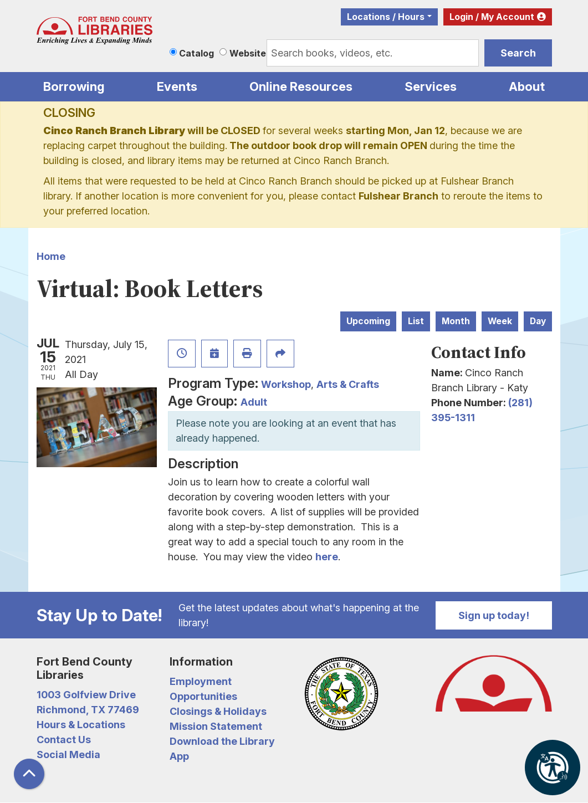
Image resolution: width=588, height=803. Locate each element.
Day (538, 321)
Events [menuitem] (177, 86)
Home (51, 256)
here (326, 556)
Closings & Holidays (218, 711)
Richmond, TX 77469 (88, 709)
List (416, 321)
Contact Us (64, 739)
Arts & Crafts (347, 384)
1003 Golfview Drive (86, 694)
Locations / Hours (386, 17)
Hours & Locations (81, 724)
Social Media (68, 754)
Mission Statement (216, 726)
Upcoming (368, 321)
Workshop (286, 384)
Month (456, 321)
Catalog (196, 53)
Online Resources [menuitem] (300, 86)
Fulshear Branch (398, 196)
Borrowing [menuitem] (74, 86)
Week (500, 321)
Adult (254, 402)
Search (518, 53)
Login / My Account (491, 17)
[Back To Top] (29, 774)
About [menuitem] (527, 86)
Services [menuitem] (431, 86)
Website (247, 53)
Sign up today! (493, 615)
